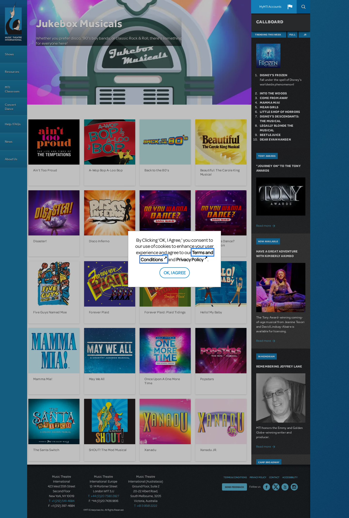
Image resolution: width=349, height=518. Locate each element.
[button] (290, 7)
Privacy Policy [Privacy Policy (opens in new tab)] (189, 259)
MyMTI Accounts (270, 7)
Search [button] (303, 7)
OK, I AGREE (175, 272)
